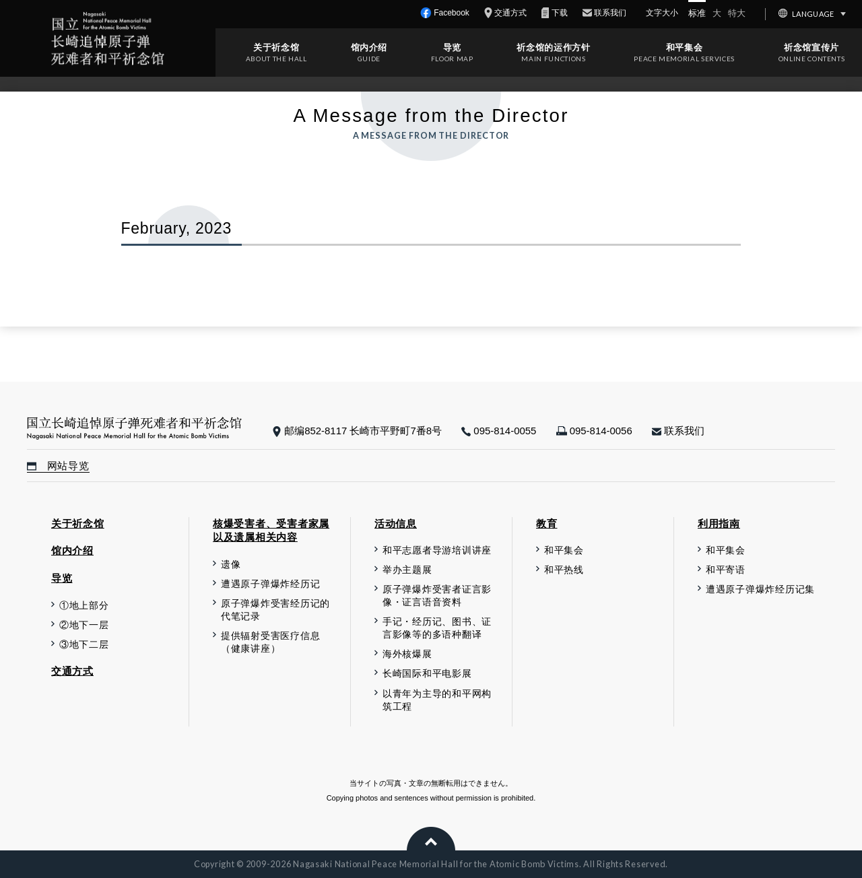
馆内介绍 (369, 47)
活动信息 (395, 523)
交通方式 (72, 671)
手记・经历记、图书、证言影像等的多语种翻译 (437, 628)
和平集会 (684, 47)
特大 (736, 13)
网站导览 (58, 466)
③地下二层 (84, 645)
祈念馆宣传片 (811, 47)
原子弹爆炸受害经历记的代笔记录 (275, 610)
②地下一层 (84, 625)
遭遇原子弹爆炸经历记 (270, 584)
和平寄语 (725, 570)
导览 (452, 47)
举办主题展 (407, 570)
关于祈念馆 (276, 47)
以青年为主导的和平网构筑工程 (437, 700)
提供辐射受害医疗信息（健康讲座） (270, 642)
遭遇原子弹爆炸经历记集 (760, 589)
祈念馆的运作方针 (553, 47)
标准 (697, 13)
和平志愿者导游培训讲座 (437, 550)
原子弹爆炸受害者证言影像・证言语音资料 (437, 595)
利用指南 (719, 523)
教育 (546, 523)
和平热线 (564, 570)
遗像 (230, 565)
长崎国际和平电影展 (427, 674)
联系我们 (678, 430)
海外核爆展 (407, 654)
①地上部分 (84, 606)
